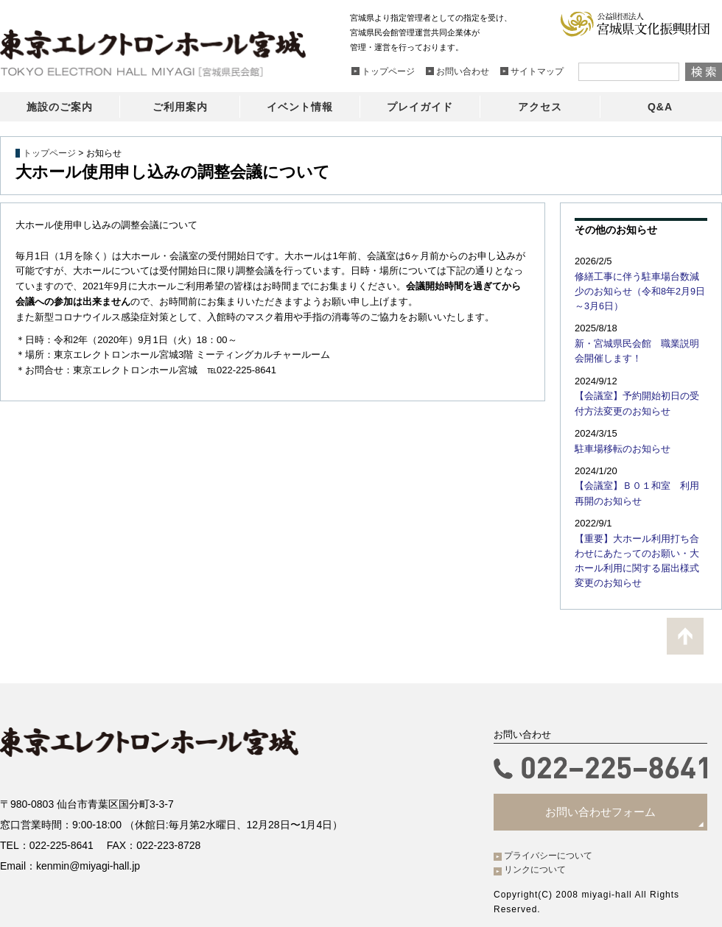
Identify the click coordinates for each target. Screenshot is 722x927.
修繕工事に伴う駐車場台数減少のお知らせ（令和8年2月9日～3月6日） (641, 290)
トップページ (49, 153)
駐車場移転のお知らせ (619, 443)
